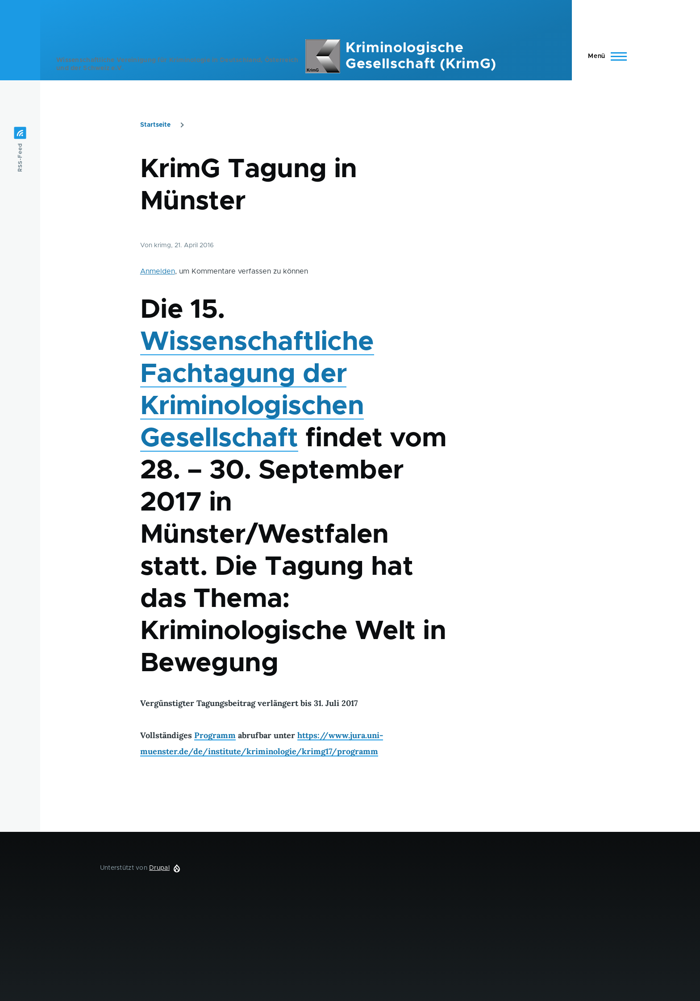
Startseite (155, 125)
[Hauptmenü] (604, 56)
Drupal (159, 868)
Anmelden (157, 271)
